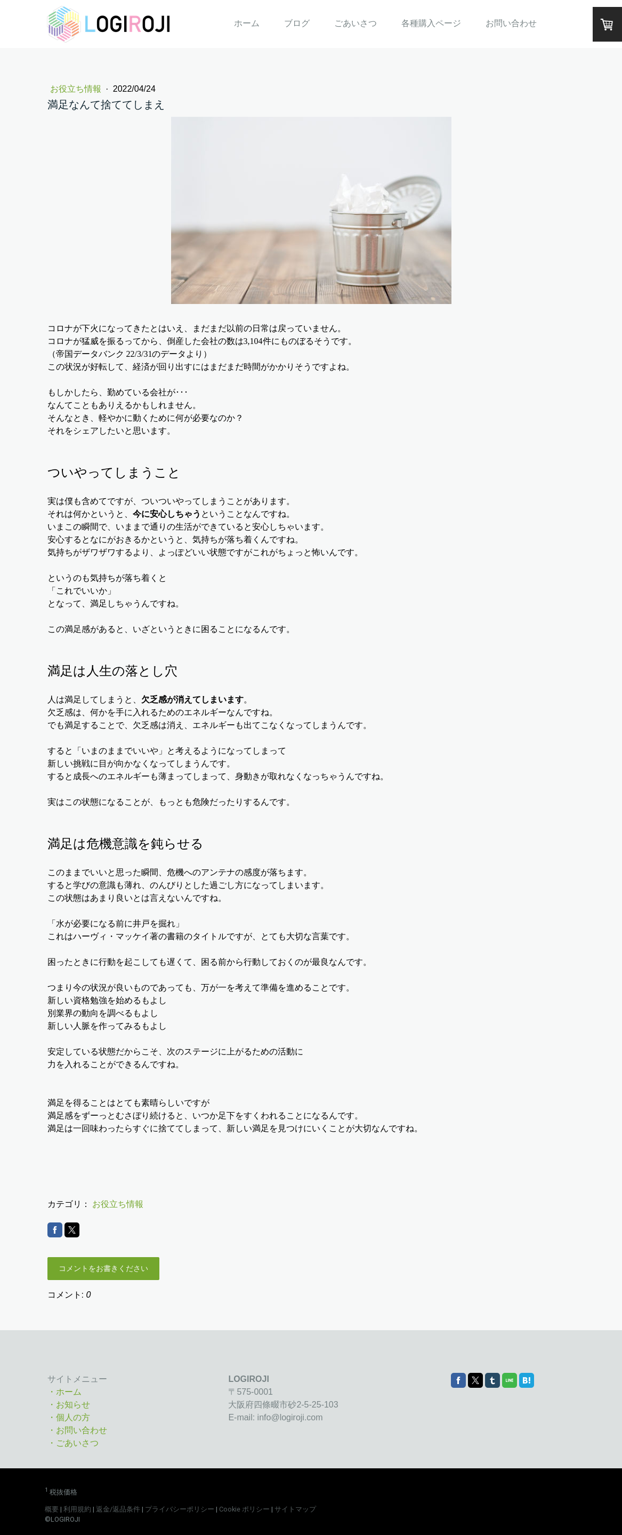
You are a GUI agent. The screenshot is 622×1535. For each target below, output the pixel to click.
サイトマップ (295, 1509)
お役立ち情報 (76, 88)
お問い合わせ (511, 23)
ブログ (297, 23)
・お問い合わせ (77, 1430)
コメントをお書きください (103, 1268)
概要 (52, 1509)
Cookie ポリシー (244, 1509)
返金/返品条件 (118, 1509)
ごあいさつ (355, 23)
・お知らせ (68, 1404)
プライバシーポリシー (179, 1509)
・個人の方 (68, 1417)
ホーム (247, 23)
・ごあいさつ (73, 1443)
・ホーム (64, 1391)
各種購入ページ (431, 23)
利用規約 (77, 1509)
